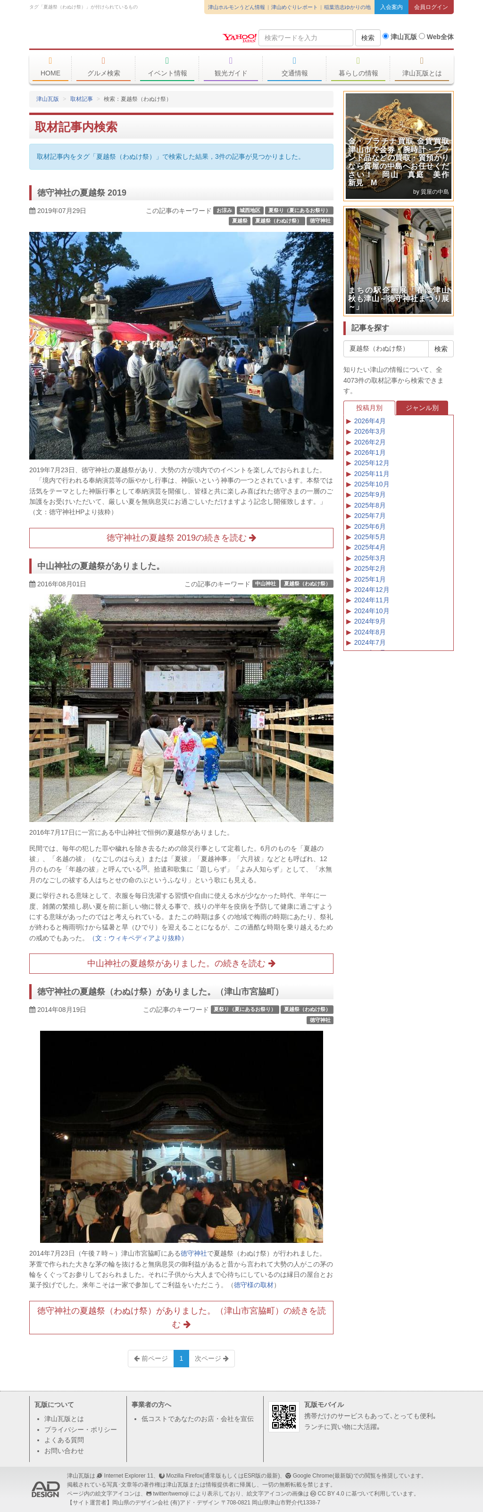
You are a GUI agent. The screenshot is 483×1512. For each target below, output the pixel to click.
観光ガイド (231, 66)
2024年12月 (372, 589)
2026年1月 (370, 452)
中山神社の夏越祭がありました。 (101, 566)
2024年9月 (370, 621)
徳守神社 (320, 220)
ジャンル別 (422, 407)
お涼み (224, 210)
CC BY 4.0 (331, 1493)
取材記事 (81, 99)
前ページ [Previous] (151, 1358)
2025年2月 (370, 568)
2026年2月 (370, 442)
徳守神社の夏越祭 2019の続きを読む (181, 537)
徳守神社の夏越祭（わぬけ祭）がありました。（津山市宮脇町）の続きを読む (181, 1317)
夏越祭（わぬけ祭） (278, 220)
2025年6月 (370, 526)
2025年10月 (372, 484)
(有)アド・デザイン (194, 1502)
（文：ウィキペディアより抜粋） (138, 938)
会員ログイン (431, 7)
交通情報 (294, 66)
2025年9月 (370, 494)
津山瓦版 (97, 36)
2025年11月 (372, 473)
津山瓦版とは (422, 66)
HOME (50, 66)
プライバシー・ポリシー (80, 1429)
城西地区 (250, 210)
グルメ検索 (103, 66)
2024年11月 (372, 600)
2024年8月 (370, 632)
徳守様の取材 (254, 1285)
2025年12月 (372, 463)
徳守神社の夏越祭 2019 (81, 192)
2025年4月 (370, 547)
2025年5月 (370, 537)
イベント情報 (167, 66)
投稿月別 (369, 407)
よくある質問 (64, 1440)
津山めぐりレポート (294, 7)
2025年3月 (370, 558)
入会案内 (391, 7)
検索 (368, 37)
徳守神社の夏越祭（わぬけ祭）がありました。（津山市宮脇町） (160, 991)
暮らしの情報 (358, 66)
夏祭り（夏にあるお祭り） (299, 210)
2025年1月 (370, 579)
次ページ (212, 1358)
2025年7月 (370, 515)
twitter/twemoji (170, 1493)
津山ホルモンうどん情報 (236, 7)
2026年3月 (370, 431)
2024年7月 (370, 642)
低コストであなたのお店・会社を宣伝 (198, 1418)
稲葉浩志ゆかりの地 (347, 7)
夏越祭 (240, 220)
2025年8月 (370, 505)
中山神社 (265, 583)
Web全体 (436, 37)
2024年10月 (372, 611)
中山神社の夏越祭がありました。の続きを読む (181, 963)
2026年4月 (370, 421)
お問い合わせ (64, 1450)
